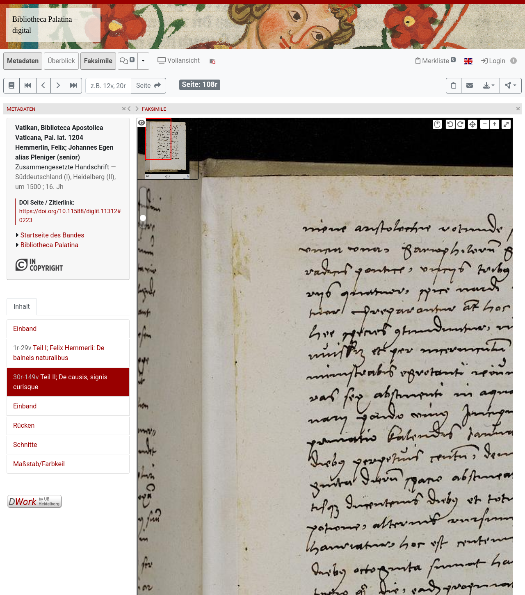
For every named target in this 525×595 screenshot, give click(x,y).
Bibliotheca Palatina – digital (45, 24)
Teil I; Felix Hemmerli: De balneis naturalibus (58, 353)
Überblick (61, 61)
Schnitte (25, 445)
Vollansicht (179, 60)
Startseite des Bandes (52, 235)
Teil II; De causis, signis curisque (60, 382)
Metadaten (23, 61)
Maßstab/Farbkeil (39, 464)
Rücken (23, 425)
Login (493, 61)
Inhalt (22, 306)
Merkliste (435, 61)
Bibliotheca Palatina (49, 245)
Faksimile (98, 61)
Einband (25, 329)
